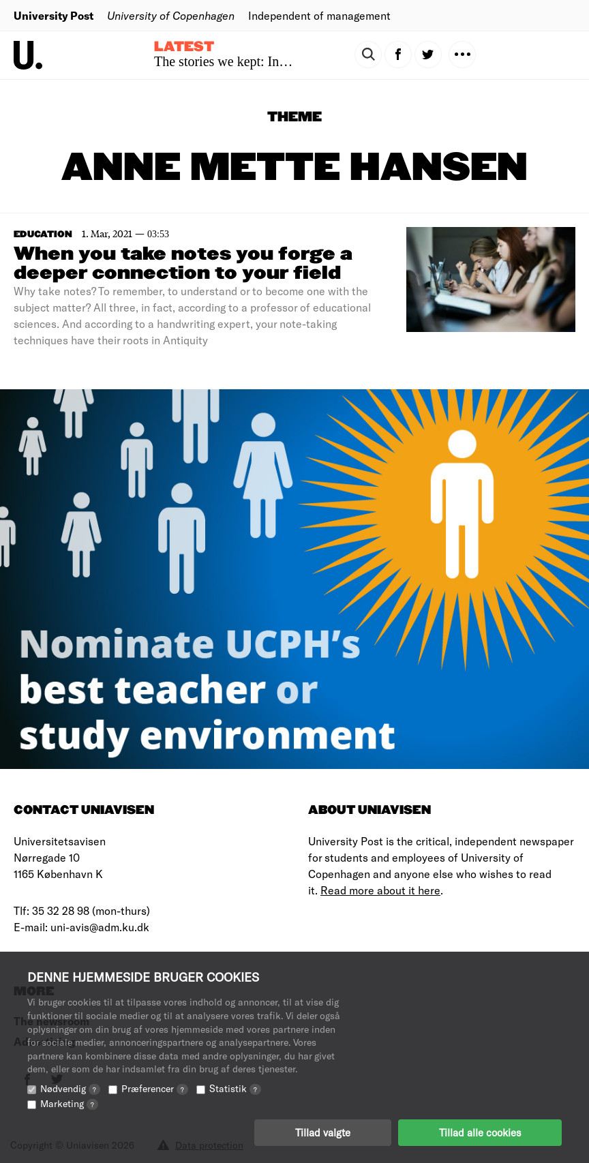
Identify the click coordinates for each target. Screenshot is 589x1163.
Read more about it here (380, 889)
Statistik (235, 1088)
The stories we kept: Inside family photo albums (285, 61)
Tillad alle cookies (480, 1132)
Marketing (69, 1103)
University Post (53, 15)
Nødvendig (70, 1088)
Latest (184, 47)
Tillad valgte (322, 1132)
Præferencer (154, 1088)
